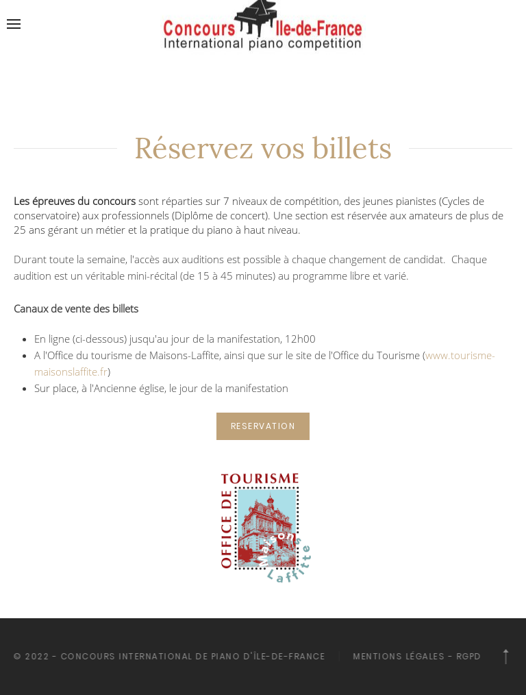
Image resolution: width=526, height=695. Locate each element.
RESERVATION (263, 426)
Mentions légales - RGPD (416, 656)
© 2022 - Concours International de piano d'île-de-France (168, 656)
